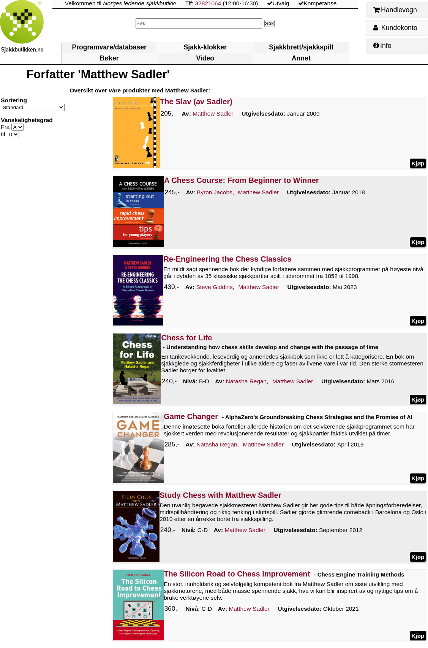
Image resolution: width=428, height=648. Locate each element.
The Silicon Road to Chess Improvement (237, 574)
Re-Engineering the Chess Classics (227, 259)
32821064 (208, 3)
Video (205, 58)
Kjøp (417, 163)
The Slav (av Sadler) (196, 101)
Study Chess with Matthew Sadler (220, 495)
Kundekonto (395, 28)
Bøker (109, 58)
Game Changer (191, 416)
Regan (246, 381)
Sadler (213, 113)
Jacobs (214, 192)
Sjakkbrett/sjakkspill (301, 47)
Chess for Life (186, 338)
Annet (301, 58)
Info (382, 45)
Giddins (214, 287)
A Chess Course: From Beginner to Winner (241, 180)
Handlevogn (395, 10)
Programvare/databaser (109, 47)
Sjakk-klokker (205, 47)
